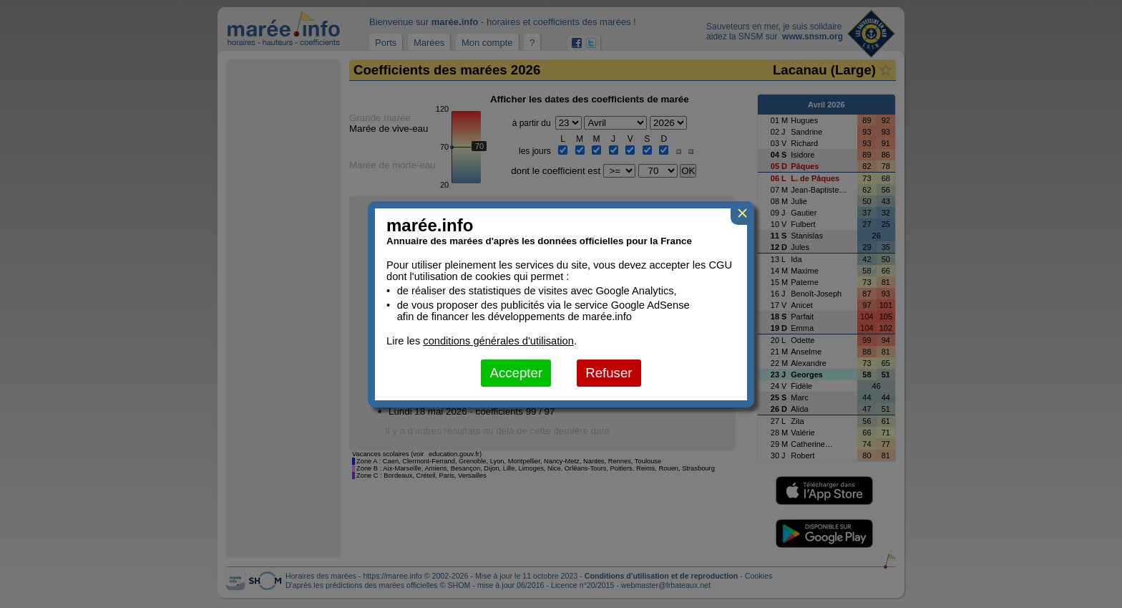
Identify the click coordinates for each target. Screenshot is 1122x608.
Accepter (515, 372)
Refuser (608, 372)
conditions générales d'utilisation (498, 341)
